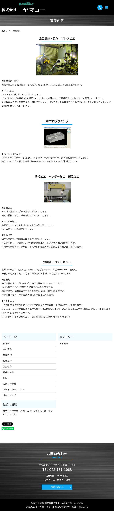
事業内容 (7, 354)
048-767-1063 (60, 469)
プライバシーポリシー (14, 389)
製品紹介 (7, 366)
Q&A (5, 378)
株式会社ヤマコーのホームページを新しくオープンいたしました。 (28, 412)
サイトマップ (9, 395)
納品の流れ (8, 372)
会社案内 (7, 349)
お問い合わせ (9, 383)
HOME (4, 30)
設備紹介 (7, 360)
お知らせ (64, 343)
